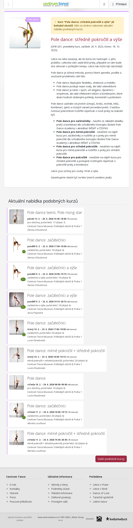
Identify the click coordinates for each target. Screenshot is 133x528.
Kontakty (15, 488)
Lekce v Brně (100, 488)
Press (13, 497)
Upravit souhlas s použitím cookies (20, 518)
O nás (13, 484)
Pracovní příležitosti (21, 501)
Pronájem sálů (59, 501)
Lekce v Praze (100, 484)
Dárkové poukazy (61, 497)
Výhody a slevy (59, 484)
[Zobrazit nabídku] (8, 4)
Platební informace (61, 493)
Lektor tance (100, 501)
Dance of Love (101, 493)
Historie (14, 493)
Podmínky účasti (60, 488)
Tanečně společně (103, 497)
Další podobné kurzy (111, 459)
